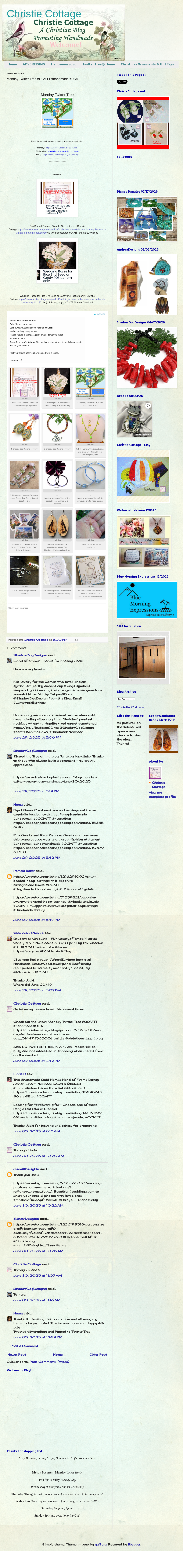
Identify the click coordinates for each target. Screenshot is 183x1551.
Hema (17, 804)
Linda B (19, 1074)
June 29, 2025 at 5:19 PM (36, 791)
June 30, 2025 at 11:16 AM (37, 1300)
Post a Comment (24, 1346)
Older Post (98, 1354)
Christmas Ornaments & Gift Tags (147, 64)
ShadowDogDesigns (30, 655)
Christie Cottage (44, 14)
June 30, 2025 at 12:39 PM (37, 1337)
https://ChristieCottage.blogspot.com (62, 148)
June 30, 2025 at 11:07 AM (37, 1275)
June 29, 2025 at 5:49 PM (37, 920)
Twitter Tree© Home (99, 64)
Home (12, 64)
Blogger (134, 1544)
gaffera (101, 1544)
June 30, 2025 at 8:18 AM (36, 1131)
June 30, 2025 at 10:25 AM (38, 1251)
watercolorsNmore (28, 933)
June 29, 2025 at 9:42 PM (37, 1061)
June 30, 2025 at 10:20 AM (38, 1156)
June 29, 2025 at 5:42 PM (37, 857)
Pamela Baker (24, 871)
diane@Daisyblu (26, 1169)
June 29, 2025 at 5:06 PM (37, 737)
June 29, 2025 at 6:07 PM (37, 990)
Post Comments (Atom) (49, 1361)
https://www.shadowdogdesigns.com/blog (61, 154)
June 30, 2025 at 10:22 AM (38, 1205)
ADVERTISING (34, 64)
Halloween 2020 (64, 64)
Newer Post (16, 1354)
